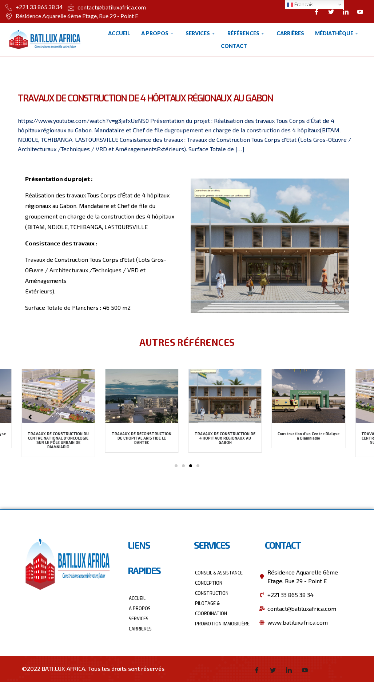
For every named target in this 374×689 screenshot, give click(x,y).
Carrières (290, 33)
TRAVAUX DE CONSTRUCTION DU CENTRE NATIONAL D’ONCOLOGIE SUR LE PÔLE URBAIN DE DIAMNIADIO (58, 440)
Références (246, 33)
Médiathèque (337, 33)
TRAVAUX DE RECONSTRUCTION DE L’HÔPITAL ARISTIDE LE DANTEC (141, 438)
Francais (300, 4)
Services (201, 33)
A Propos (158, 33)
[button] (176, 465)
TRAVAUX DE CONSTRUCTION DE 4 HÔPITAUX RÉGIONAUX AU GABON (225, 438)
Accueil (119, 33)
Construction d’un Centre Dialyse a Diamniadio (308, 436)
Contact (234, 46)
